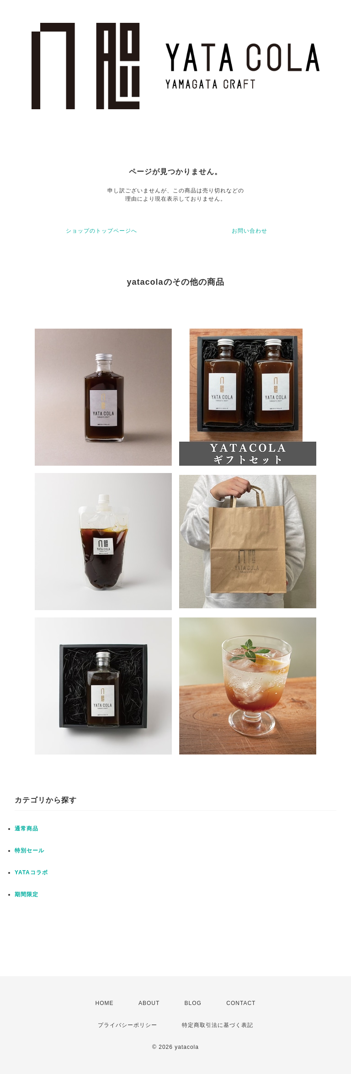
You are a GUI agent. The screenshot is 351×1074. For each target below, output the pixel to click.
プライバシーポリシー (127, 1025)
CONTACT (240, 1003)
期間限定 (26, 894)
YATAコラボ (31, 872)
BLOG (193, 1003)
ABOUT (149, 1003)
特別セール (29, 850)
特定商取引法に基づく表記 (217, 1025)
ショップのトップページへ (101, 231)
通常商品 (26, 828)
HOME (105, 1003)
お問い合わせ (249, 231)
